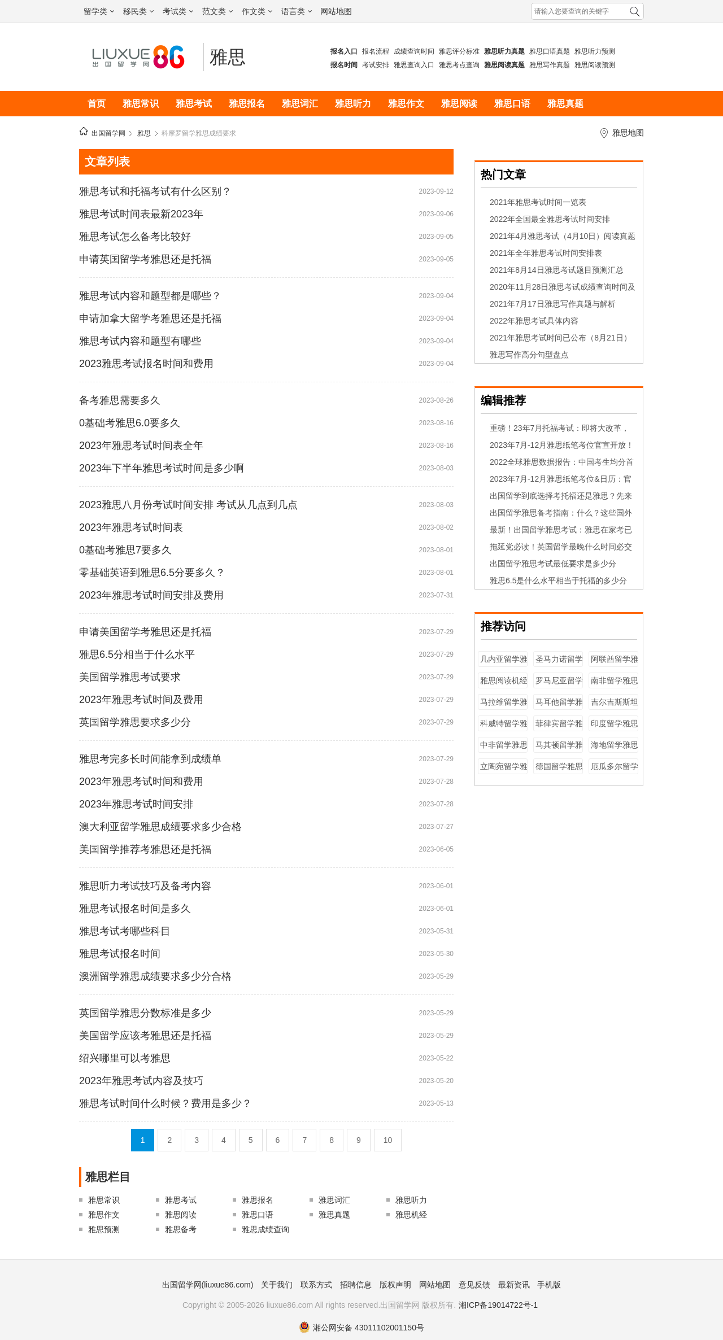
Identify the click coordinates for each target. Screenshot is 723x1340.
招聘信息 (356, 1284)
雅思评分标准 (459, 51)
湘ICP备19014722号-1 (498, 1305)
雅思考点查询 (459, 65)
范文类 (217, 11)
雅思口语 (512, 103)
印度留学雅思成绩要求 (614, 729)
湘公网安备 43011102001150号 (361, 1327)
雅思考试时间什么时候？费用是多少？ (165, 1103)
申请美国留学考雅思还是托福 (145, 632)
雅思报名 (247, 103)
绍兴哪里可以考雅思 (125, 1058)
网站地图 (336, 11)
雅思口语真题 (549, 51)
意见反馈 (474, 1284)
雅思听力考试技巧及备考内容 (145, 886)
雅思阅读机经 (504, 680)
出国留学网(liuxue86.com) (208, 1284)
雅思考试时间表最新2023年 (141, 214)
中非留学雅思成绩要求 (504, 750)
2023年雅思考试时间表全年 (141, 445)
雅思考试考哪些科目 (125, 931)
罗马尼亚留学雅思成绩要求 (559, 686)
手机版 (549, 1284)
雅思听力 (353, 103)
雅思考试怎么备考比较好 (135, 236)
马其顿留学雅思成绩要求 (559, 750)
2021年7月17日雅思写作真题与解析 (553, 303)
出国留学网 (108, 133)
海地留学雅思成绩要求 (614, 750)
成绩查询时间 (414, 51)
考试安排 (375, 65)
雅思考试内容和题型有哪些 (140, 341)
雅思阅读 (459, 103)
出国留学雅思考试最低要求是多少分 (553, 563)
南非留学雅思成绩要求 (614, 686)
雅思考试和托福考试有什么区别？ (155, 191)
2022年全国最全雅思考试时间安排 (550, 219)
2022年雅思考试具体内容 (534, 320)
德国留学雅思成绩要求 (559, 772)
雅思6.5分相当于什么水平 (137, 654)
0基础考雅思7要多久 (125, 550)
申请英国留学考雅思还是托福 (145, 259)
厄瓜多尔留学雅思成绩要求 (614, 772)
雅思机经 (411, 1214)
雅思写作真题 (549, 65)
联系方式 (316, 1284)
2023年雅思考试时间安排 (136, 804)
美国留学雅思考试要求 (130, 677)
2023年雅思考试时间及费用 (141, 699)
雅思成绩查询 (265, 1229)
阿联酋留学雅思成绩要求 (614, 664)
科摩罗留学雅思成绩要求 (199, 133)
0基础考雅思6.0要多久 (129, 423)
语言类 (296, 11)
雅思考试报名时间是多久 (135, 908)
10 (388, 1140)
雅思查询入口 (414, 65)
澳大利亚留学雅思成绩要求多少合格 (160, 826)
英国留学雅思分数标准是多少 (145, 1013)
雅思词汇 (300, 103)
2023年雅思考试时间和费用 (141, 781)
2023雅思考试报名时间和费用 (146, 363)
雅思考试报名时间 (119, 953)
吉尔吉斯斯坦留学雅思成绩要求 (614, 707)
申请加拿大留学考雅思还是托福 (150, 318)
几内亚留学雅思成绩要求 (504, 664)
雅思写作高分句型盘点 (529, 354)
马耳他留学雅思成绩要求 (559, 707)
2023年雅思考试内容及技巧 (141, 1080)
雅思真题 (565, 103)
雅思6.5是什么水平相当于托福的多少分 (558, 580)
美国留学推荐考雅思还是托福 (145, 849)
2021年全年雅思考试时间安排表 (546, 252)
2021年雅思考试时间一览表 (538, 202)
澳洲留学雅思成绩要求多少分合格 (155, 976)
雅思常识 (141, 103)
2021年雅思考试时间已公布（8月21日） (560, 337)
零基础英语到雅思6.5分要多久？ (152, 572)
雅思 (228, 57)
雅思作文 (406, 103)
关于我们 (277, 1284)
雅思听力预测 (594, 51)
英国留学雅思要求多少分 (135, 722)
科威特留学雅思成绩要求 (504, 729)
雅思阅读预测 (594, 65)
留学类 (99, 11)
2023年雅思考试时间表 (131, 527)
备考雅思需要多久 (119, 400)
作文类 (257, 11)
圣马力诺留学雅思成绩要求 (559, 664)
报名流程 (375, 51)
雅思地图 (628, 132)
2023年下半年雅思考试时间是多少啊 (161, 468)
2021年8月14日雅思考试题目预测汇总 (557, 269)
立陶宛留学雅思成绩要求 (504, 772)
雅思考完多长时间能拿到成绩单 (150, 759)
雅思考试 (194, 103)
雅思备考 (181, 1229)
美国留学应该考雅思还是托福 (145, 1035)
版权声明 (395, 1284)
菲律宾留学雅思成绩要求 (559, 729)
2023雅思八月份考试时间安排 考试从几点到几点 (188, 504)
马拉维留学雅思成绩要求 (504, 707)
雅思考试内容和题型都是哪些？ (150, 296)
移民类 (138, 11)
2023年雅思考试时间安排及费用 (151, 595)
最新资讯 (514, 1284)
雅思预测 (104, 1229)
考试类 (178, 11)
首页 (97, 103)
